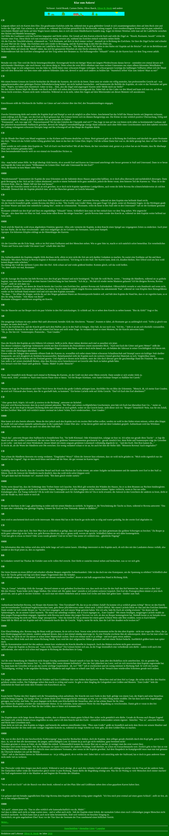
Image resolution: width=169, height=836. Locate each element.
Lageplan (100, 828)
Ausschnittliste (71, 828)
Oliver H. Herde (104, 8)
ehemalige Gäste (87, 828)
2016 (50, 833)
